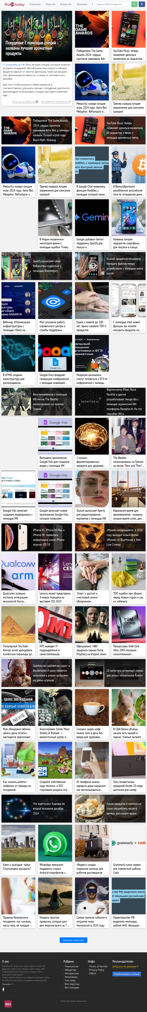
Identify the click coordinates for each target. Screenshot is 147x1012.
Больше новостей (73, 940)
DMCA (92, 973)
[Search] (116, 4)
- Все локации (71, 987)
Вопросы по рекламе (124, 966)
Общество (50, 4)
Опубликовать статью (126, 974)
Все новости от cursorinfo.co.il (55, 101)
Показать (7, 984)
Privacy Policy (96, 970)
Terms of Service (98, 966)
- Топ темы (69, 980)
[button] (142, 4)
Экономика (81, 4)
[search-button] (134, 4)
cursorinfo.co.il (12, 64)
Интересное (66, 4)
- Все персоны (71, 984)
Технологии (35, 4)
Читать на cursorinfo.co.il (23, 101)
